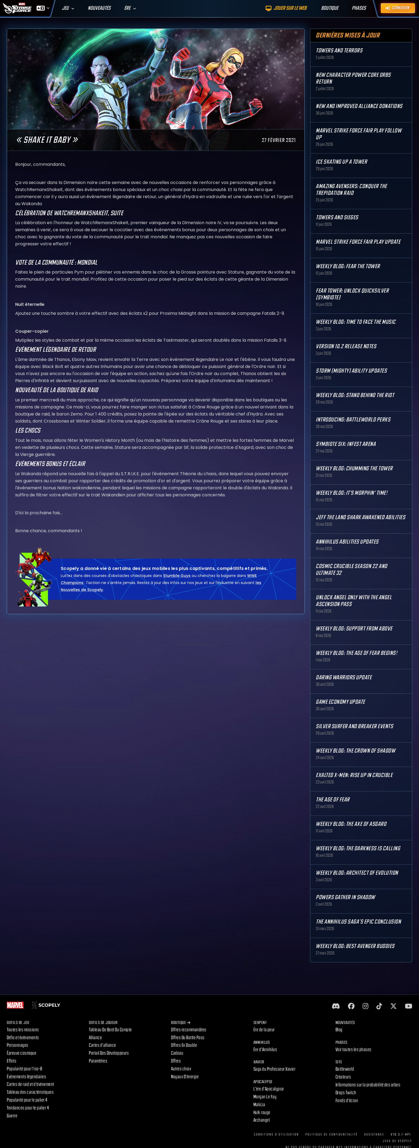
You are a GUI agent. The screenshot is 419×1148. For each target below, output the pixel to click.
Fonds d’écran (347, 1100)
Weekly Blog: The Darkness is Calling (358, 848)
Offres (176, 1061)
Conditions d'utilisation (276, 1135)
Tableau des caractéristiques (30, 1092)
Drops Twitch (346, 1093)
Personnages (17, 1045)
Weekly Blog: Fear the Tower (348, 266)
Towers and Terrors (339, 50)
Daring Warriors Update (344, 677)
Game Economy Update (340, 702)
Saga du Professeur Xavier (274, 1069)
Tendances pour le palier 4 (28, 1108)
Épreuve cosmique (21, 1053)
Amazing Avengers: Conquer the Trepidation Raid (351, 189)
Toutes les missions (23, 1030)
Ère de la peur (264, 1030)
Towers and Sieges (337, 217)
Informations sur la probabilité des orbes (368, 1085)
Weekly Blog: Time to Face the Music (356, 322)
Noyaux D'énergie (185, 1077)
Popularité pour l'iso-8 (24, 1069)
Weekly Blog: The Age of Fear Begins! (356, 653)
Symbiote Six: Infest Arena (346, 444)
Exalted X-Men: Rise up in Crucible (354, 775)
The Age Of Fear (333, 799)
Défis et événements (23, 1038)
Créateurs (343, 1077)
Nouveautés (99, 8)
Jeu (65, 8)
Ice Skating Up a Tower (341, 161)
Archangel (261, 1120)
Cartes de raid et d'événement (30, 1084)
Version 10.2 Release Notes (346, 346)
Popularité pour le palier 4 (27, 1100)
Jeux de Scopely (397, 1141)
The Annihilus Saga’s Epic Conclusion (358, 921)
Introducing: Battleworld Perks (353, 419)
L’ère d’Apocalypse (268, 1089)
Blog (339, 1030)
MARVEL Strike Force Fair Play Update (358, 242)
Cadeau (177, 1053)
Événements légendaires (26, 1077)
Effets (11, 1061)
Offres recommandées (189, 1030)
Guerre (12, 1116)
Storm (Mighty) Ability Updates (351, 370)
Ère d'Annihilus (265, 1049)
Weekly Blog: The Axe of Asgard (351, 824)
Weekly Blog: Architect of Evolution (357, 873)
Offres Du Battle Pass (188, 1038)
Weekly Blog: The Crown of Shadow (355, 750)
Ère (127, 8)
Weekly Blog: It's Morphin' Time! (351, 493)
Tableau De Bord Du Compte (110, 1030)
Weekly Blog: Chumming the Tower (354, 468)
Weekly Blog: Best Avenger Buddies (355, 946)
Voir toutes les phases (354, 1049)
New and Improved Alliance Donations (359, 106)
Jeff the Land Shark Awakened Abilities (360, 517)
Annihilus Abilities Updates (347, 541)
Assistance (374, 1135)
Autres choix (181, 1069)
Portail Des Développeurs (109, 1053)
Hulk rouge (261, 1112)
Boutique (181, 1022)
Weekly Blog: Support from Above (354, 628)
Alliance (95, 1038)
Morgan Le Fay (265, 1097)
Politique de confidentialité (331, 1135)
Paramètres (98, 1061)
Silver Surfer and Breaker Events (354, 726)
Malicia (259, 1105)
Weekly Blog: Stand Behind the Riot (355, 395)
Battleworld (345, 1069)
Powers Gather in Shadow (345, 897)
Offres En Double (184, 1045)
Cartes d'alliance (102, 1045)
